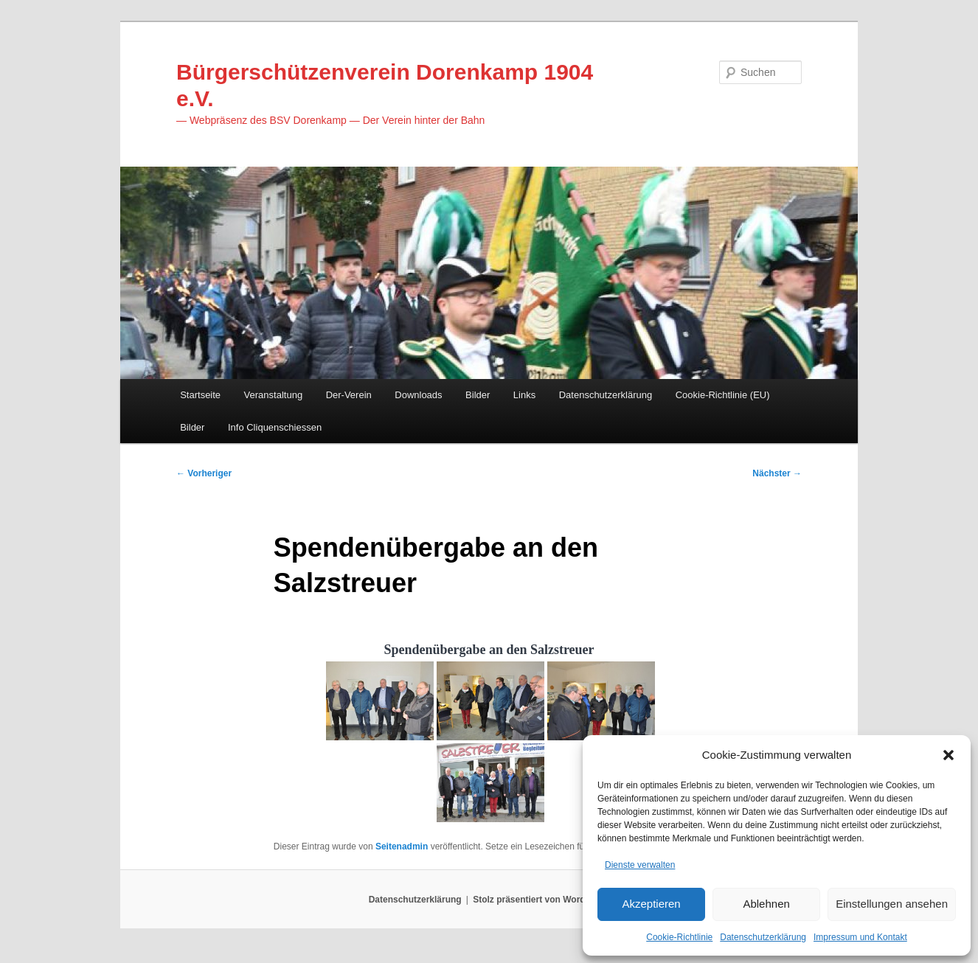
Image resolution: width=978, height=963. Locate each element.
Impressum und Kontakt (860, 936)
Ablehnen (766, 902)
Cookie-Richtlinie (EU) (723, 400)
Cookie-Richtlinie (679, 936)
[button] (948, 752)
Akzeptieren (651, 902)
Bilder (477, 400)
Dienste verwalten (640, 863)
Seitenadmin (401, 857)
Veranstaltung (273, 400)
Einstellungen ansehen (892, 902)
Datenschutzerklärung (763, 936)
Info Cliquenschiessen (275, 431)
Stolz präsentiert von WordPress (541, 911)
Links (524, 400)
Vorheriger (204, 480)
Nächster (777, 480)
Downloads (418, 400)
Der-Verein (349, 400)
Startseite (200, 400)
